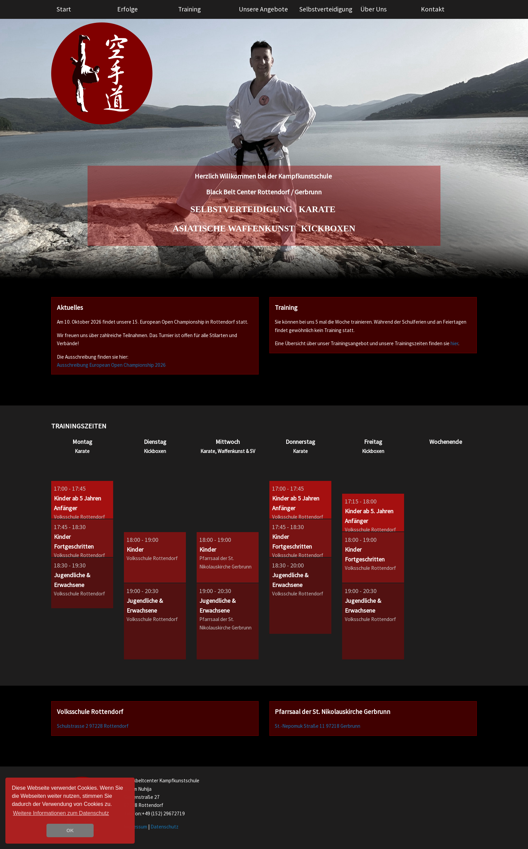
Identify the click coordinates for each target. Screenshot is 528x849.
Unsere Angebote (263, 9)
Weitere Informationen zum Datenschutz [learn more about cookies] (61, 813)
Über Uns (373, 9)
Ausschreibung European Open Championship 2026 (111, 365)
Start (64, 9)
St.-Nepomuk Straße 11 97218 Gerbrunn (317, 726)
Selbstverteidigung (325, 9)
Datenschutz (164, 826)
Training (189, 9)
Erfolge (127, 9)
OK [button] (70, 830)
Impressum (135, 826)
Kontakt (432, 9)
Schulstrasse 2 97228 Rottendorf (93, 726)
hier (454, 343)
